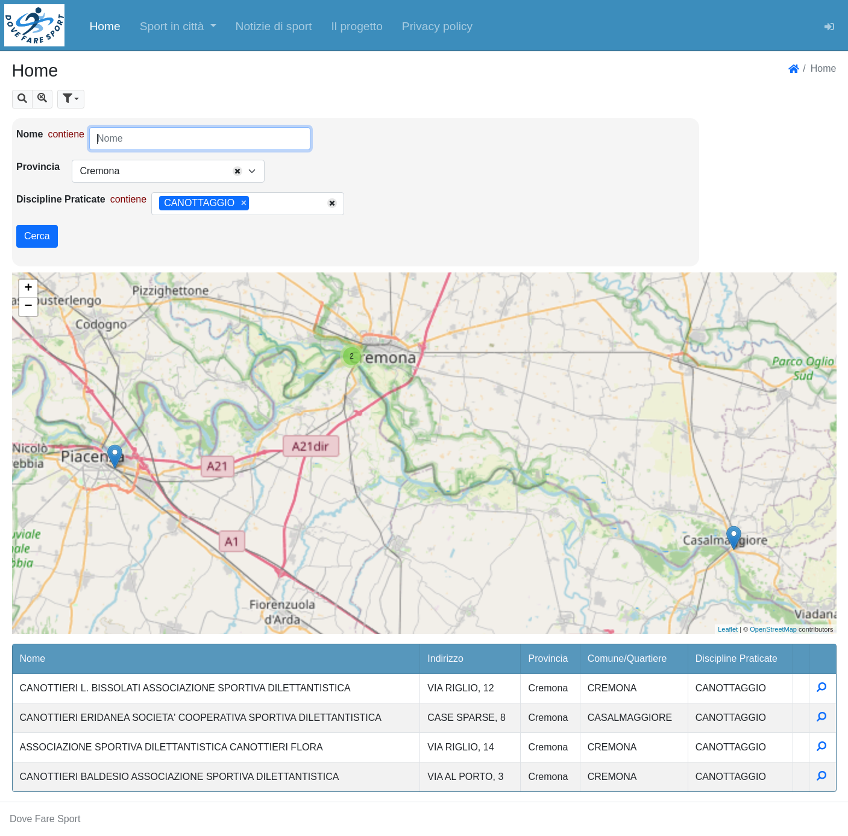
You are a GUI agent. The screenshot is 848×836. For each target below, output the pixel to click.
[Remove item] (244, 203)
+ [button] (28, 289)
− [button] (28, 307)
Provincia (38, 167)
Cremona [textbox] (99, 171)
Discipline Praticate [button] (736, 658)
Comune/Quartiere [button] (627, 658)
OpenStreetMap (773, 629)
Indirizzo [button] (445, 658)
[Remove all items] (237, 171)
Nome (29, 134)
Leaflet (728, 629)
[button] (178, 25)
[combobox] (168, 171)
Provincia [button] (548, 658)
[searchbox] (256, 204)
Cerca (37, 236)
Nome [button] (33, 658)
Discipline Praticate (60, 199)
